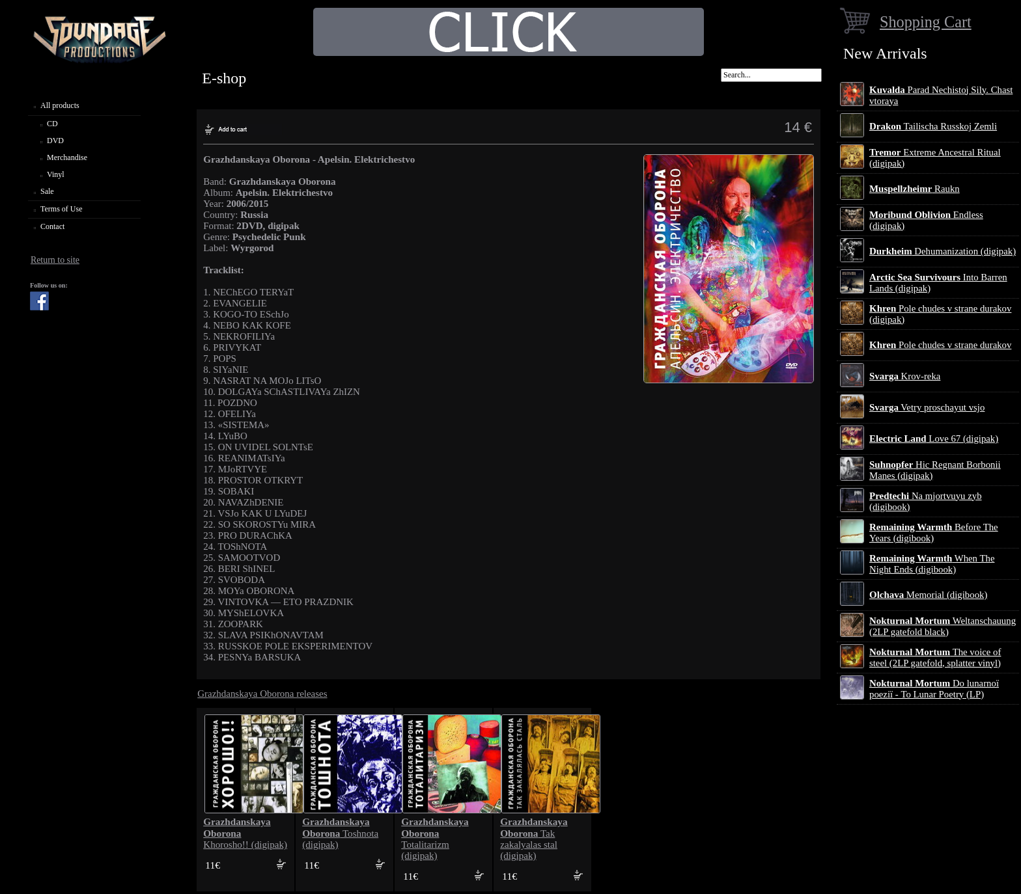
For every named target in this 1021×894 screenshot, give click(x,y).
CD (52, 123)
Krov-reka (904, 376)
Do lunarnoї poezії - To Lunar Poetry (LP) (934, 688)
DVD (55, 140)
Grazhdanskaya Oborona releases (262, 693)
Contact (52, 226)
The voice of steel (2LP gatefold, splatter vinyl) (935, 657)
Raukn (914, 188)
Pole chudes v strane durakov (940, 345)
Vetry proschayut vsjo (927, 407)
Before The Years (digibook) (933, 532)
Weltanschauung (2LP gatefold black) (942, 626)
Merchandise (67, 157)
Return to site (55, 260)
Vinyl (55, 174)
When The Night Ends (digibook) (931, 564)
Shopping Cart (926, 22)
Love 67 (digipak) (933, 438)
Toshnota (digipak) (340, 833)
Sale (47, 191)
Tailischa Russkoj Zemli (933, 126)
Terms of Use (61, 208)
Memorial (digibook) (928, 594)
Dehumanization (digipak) (942, 251)
